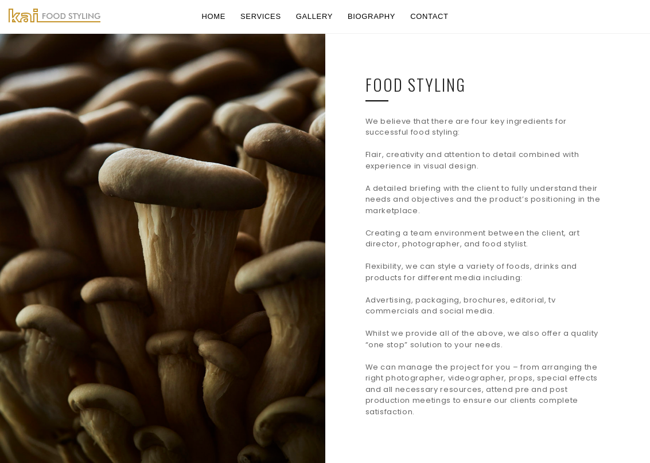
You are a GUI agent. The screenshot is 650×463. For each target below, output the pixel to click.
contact (429, 16)
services (260, 16)
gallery (314, 16)
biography (371, 16)
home (213, 16)
